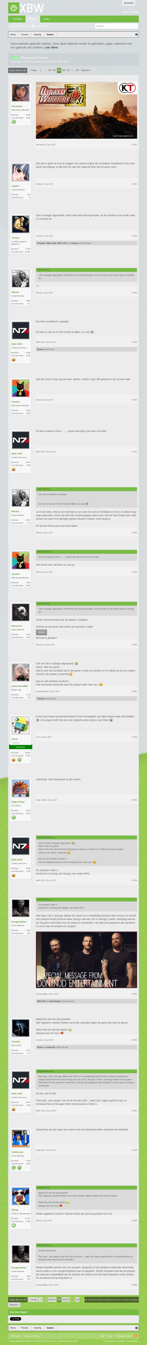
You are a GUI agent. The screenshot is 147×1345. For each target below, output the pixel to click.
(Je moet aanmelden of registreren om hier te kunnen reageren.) (112, 1300)
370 (68, 70)
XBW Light (15, 1336)
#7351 (134, 691)
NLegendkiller (18, 921)
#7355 (134, 994)
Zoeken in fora (21, 26)
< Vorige (33, 70)
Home (110, 1336)
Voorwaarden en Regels (114, 1341)
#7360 (134, 1285)
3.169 (28, 1161)
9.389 (28, 115)
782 (77, 70)
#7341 (134, 145)
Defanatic (41, 243)
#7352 (134, 737)
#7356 (134, 1040)
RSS (135, 1336)
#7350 (134, 645)
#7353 (134, 800)
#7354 (134, 880)
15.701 (27, 1218)
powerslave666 (19, 686)
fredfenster (51, 1047)
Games (29, 61)
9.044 (28, 353)
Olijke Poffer (51, 243)
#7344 (134, 293)
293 (28, 195)
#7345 (134, 342)
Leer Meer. (51, 47)
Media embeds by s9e (68, 1341)
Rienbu (15, 292)
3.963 (28, 811)
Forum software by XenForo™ (33, 1341)
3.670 (28, 1050)
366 (49, 70)
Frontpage (17, 19)
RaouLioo (16, 626)
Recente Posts (41, 26)
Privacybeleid (132, 1341)
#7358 (134, 1150)
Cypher (15, 186)
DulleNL (51, 61)
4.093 (28, 410)
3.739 (28, 695)
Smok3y (15, 1041)
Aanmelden (129, 3)
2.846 (28, 301)
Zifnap (14, 1210)
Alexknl (15, 401)
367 (54, 70)
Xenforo (36, 1336)
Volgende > (86, 70)
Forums (33, 19)
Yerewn (15, 238)
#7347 (134, 452)
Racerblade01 (55, 1001)
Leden (46, 19)
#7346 (134, 400)
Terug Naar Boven (124, 1336)
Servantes (16, 106)
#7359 (134, 1220)
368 (59, 70)
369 (63, 70)
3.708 (28, 249)
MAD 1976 (62, 243)
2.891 (28, 634)
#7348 (134, 533)
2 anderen (74, 243)
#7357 (134, 1111)
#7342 (134, 184)
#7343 (134, 236)
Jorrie (14, 739)
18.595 (27, 753)
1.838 (28, 930)
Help (102, 1336)
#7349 (134, 572)
